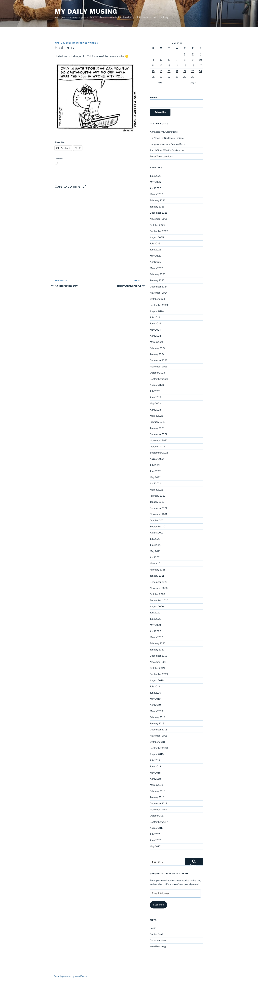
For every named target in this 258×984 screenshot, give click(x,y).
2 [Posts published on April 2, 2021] (193, 54)
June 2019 (155, 692)
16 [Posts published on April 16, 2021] (193, 65)
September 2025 (159, 231)
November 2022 (158, 440)
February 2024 (157, 348)
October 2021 (157, 520)
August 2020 (157, 606)
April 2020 (155, 631)
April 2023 (155, 409)
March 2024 (156, 341)
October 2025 (157, 225)
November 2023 (159, 366)
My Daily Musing (86, 11)
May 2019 (155, 698)
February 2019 (157, 717)
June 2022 (155, 471)
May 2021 (155, 551)
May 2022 (155, 477)
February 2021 (157, 569)
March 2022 (156, 489)
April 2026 (155, 188)
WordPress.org (158, 946)
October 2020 (157, 594)
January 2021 (157, 575)
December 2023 (158, 360)
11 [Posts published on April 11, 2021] (153, 65)
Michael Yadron (87, 43)
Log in (153, 928)
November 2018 (158, 735)
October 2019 (157, 668)
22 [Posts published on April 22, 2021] (184, 71)
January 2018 (157, 797)
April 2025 (155, 261)
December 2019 (158, 655)
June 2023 (155, 397)
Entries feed (156, 934)
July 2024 (155, 317)
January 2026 (157, 206)
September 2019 (159, 674)
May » (193, 82)
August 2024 (157, 311)
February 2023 (157, 421)
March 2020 (156, 637)
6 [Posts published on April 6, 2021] (169, 59)
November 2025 (159, 218)
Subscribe (158, 904)
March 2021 (156, 563)
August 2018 (157, 754)
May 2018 (155, 772)
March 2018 (156, 784)
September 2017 (159, 821)
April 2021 (155, 557)
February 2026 (157, 200)
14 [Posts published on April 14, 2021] (177, 65)
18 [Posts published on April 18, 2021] (153, 71)
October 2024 (157, 299)
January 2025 (157, 280)
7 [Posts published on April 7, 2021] (177, 59)
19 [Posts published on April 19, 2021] (161, 71)
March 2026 (156, 194)
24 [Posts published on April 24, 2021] (200, 71)
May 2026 (155, 182)
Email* (176, 101)
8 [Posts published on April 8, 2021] (184, 59)
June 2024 (155, 323)
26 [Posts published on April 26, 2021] (161, 76)
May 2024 (155, 329)
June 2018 (155, 766)
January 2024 (157, 354)
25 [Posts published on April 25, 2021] (153, 76)
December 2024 (158, 286)
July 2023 (155, 391)
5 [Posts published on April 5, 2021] (161, 59)
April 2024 (155, 335)
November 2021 (158, 514)
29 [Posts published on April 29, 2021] (184, 76)
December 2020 (159, 582)
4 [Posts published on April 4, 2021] (153, 59)
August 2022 (157, 458)
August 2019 (157, 680)
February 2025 (157, 274)
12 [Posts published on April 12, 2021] (161, 65)
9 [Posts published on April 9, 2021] (193, 59)
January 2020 (157, 649)
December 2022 (158, 434)
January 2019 (157, 723)
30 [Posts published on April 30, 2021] (192, 76)
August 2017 (156, 828)
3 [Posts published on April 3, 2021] (200, 54)
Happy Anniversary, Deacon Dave (167, 144)
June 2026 (155, 175)
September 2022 (159, 452)
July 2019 (155, 686)
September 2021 (159, 526)
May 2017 (155, 846)
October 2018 (157, 741)
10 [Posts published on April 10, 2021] (200, 59)
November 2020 (159, 588)
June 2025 (155, 249)
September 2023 (159, 378)
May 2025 (155, 255)
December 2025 (158, 212)
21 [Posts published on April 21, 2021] (177, 71)
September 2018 (159, 748)
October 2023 (157, 372)
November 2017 (158, 809)
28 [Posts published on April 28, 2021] (177, 76)
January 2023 (157, 428)
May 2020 (155, 624)
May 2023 (155, 403)
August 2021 (156, 532)
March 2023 (156, 415)
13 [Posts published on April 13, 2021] (169, 65)
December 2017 (158, 803)
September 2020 (159, 600)
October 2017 (157, 815)
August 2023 (157, 385)
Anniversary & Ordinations (164, 131)
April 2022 (155, 483)
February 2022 (157, 495)
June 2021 (155, 545)
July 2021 (155, 538)
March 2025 (156, 268)
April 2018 (155, 778)
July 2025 (155, 243)
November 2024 (159, 292)
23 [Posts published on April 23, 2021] (192, 71)
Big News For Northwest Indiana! (167, 138)
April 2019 (155, 704)
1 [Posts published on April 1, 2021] (184, 54)
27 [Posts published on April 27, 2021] (169, 76)
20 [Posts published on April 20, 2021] (169, 71)
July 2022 (155, 465)
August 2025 (157, 237)
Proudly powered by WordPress (70, 976)
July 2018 (155, 760)
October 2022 (157, 446)
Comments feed (158, 940)
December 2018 (158, 729)
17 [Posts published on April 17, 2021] (200, 65)
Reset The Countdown (161, 156)
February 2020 (158, 643)
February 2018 (157, 791)
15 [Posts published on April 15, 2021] (184, 65)
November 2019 (158, 661)
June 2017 (155, 840)
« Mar (160, 82)
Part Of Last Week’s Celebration (167, 150)
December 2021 (158, 508)
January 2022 (157, 501)
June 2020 (155, 618)
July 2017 (155, 834)
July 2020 (155, 612)
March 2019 (156, 711)
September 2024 (159, 305)
